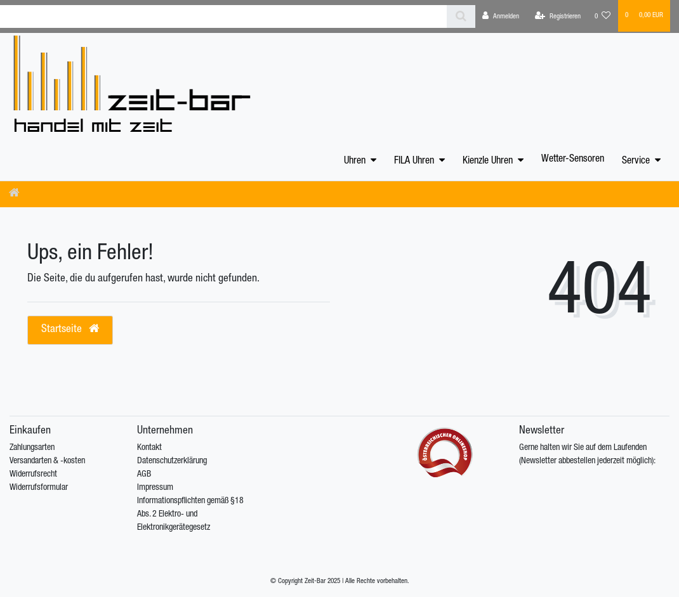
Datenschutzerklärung (172, 461)
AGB (144, 474)
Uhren (355, 162)
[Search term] (223, 16)
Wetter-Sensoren (572, 160)
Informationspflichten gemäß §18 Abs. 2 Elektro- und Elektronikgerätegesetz (190, 514)
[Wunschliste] (603, 16)
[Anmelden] (500, 16)
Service (636, 162)
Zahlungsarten (32, 448)
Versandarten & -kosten (47, 461)
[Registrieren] (558, 16)
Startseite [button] (70, 329)
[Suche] (461, 16)
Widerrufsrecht (33, 474)
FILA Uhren (414, 162)
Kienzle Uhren (488, 162)
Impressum (155, 488)
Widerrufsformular (39, 488)
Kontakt (149, 448)
